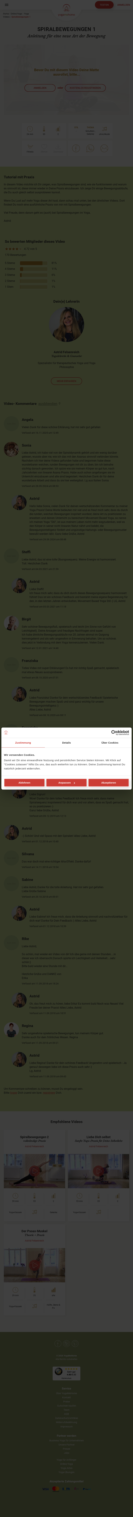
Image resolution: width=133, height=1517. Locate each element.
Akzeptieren (108, 782)
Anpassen (66, 782)
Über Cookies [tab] (109, 742)
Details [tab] (66, 742)
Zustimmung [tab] (23, 742)
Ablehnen (24, 782)
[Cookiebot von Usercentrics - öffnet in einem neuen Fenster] (114, 732)
